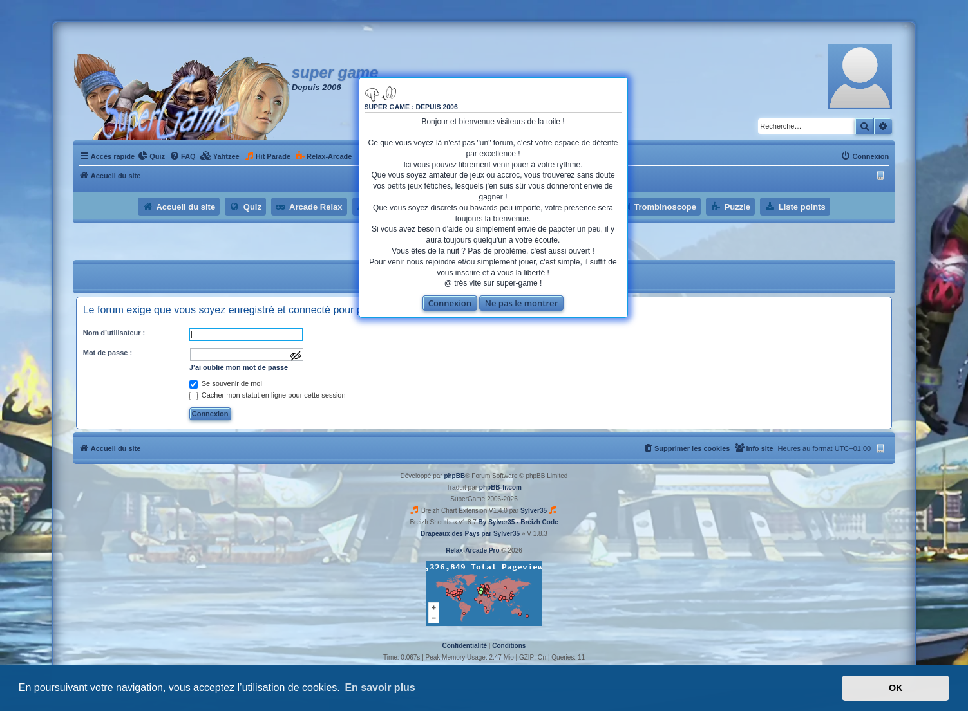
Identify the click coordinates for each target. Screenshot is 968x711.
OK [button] (896, 688)
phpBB (454, 475)
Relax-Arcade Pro (472, 550)
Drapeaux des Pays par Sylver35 (470, 533)
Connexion (449, 303)
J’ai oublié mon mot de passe (238, 367)
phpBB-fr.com (500, 487)
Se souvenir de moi (225, 383)
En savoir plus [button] (380, 687)
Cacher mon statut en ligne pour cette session (267, 395)
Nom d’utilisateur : (114, 333)
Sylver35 (533, 510)
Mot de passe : (107, 352)
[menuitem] (151, 156)
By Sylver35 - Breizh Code (518, 522)
